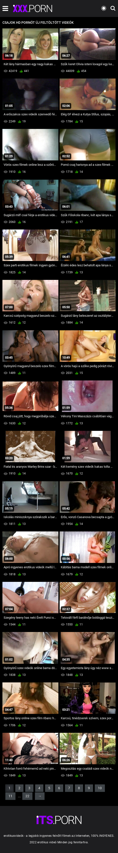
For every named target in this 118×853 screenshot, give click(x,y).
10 (100, 788)
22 (27, 796)
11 (10, 796)
